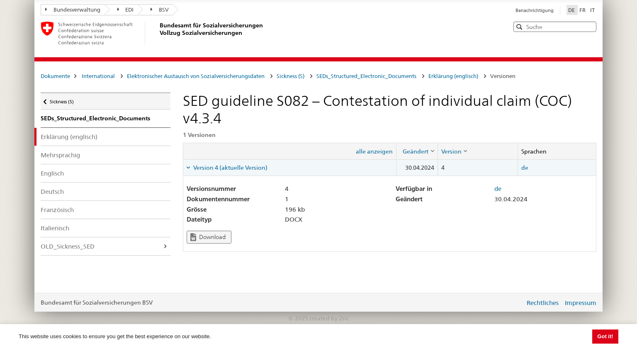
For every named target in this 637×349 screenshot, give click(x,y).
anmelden (513, 302)
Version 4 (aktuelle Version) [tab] (229, 167)
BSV (160, 10)
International (98, 76)
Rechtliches (543, 303)
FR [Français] (583, 10)
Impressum (580, 303)
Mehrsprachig (60, 155)
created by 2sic (329, 318)
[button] (589, 26)
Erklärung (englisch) (453, 76)
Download (208, 237)
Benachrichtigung (534, 10)
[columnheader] (417, 151)
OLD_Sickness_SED (68, 246)
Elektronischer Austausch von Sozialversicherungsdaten (196, 76)
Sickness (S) (290, 76)
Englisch (52, 173)
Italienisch (55, 228)
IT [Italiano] (592, 10)
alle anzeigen (374, 151)
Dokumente (55, 76)
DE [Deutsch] (572, 10)
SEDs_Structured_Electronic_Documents (366, 76)
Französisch (57, 210)
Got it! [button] (605, 336)
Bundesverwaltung (72, 10)
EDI (125, 10)
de (524, 167)
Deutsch (52, 191)
